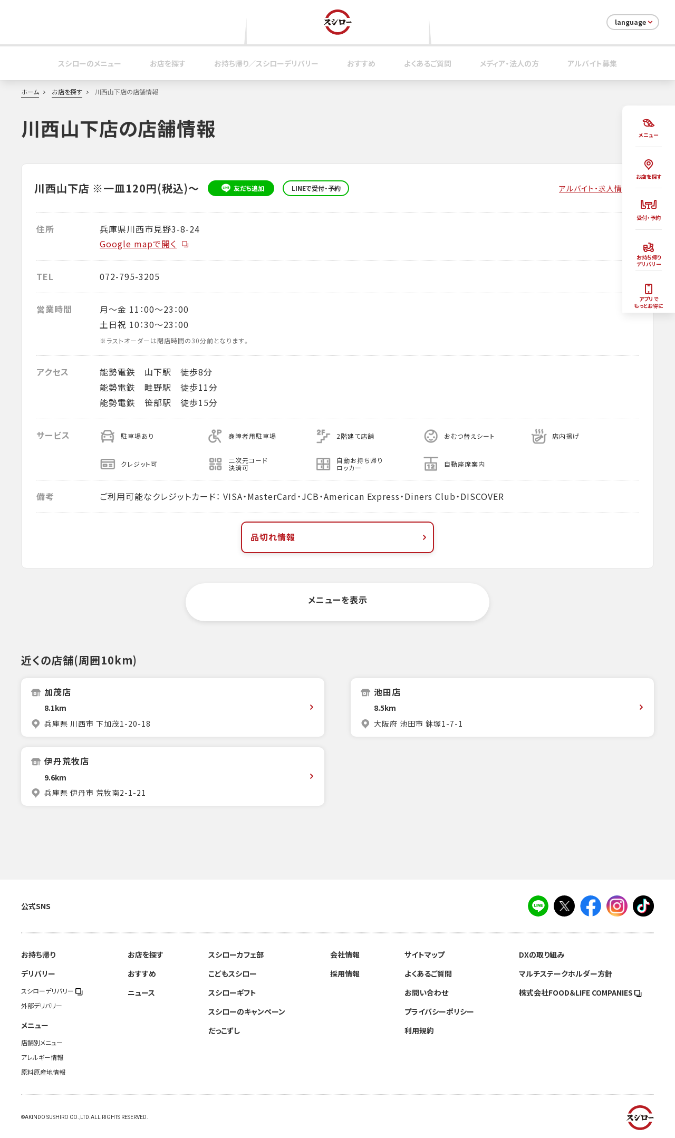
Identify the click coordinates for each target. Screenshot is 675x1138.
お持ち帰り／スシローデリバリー (266, 63)
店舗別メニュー (42, 1042)
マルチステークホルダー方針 (565, 973)
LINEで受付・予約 (316, 188)
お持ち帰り (38, 954)
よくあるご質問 (427, 63)
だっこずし (224, 1030)
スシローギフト (232, 992)
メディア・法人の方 (509, 63)
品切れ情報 (339, 537)
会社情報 (345, 954)
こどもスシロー (232, 973)
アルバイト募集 (592, 63)
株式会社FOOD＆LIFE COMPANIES (580, 992)
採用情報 (345, 973)
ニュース (141, 992)
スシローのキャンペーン (246, 1011)
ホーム (30, 92)
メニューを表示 (338, 599)
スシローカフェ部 (236, 954)
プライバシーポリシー (439, 1011)
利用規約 (419, 1030)
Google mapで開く (144, 243)
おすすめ (361, 63)
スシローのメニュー (89, 63)
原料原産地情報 (43, 1072)
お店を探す (168, 63)
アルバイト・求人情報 (594, 188)
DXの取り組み (541, 954)
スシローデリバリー (52, 991)
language (634, 22)
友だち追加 (241, 188)
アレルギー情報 (42, 1057)
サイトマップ (424, 954)
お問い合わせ (426, 992)
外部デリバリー (41, 1005)
